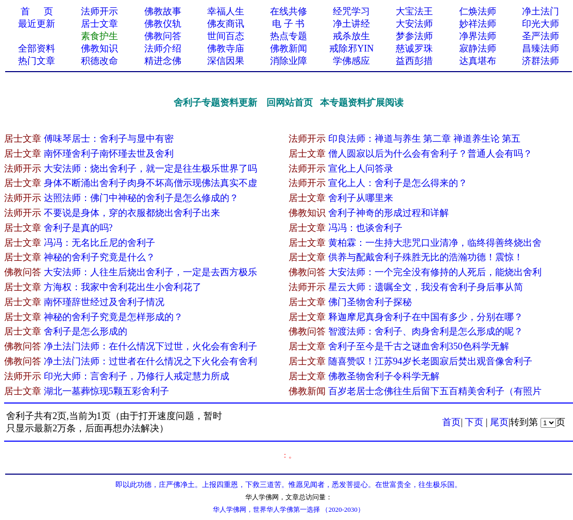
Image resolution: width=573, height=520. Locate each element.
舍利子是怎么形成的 (85, 331)
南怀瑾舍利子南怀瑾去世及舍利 (109, 153)
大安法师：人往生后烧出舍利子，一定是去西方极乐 (150, 272)
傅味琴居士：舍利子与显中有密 (109, 138)
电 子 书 (288, 24)
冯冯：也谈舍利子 (365, 228)
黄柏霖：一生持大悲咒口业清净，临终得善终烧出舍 (435, 243)
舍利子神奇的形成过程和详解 (388, 213)
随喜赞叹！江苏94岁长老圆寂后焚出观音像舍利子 (430, 361)
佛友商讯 (225, 24)
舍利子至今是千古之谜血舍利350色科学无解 (418, 346)
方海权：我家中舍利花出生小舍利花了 (122, 287)
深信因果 (225, 61)
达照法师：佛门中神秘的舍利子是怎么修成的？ (141, 198)
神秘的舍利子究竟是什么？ (99, 257)
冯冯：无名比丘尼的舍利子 (99, 243)
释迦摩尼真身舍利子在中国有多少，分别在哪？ (425, 317)
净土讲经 (351, 24)
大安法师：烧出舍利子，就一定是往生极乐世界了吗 (150, 168)
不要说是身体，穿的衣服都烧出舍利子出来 (132, 213)
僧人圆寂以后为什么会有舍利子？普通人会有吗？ (430, 153)
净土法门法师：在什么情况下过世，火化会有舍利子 (150, 346)
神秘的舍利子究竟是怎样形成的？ (113, 317)
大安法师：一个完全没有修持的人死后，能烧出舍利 (435, 272)
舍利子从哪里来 (360, 198)
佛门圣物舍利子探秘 (370, 302)
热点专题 (288, 36)
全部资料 (36, 48)
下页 (474, 422)
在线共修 (288, 11)
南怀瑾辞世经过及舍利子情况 (104, 302)
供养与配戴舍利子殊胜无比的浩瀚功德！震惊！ (425, 257)
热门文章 (36, 61)
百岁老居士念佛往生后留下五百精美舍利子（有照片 (435, 391)
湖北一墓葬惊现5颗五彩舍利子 (106, 391)
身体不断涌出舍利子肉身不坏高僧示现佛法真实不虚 (150, 183)
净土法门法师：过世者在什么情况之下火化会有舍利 (150, 361)
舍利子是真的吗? (78, 228)
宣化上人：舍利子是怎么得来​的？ (397, 183)
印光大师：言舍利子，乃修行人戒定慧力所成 (136, 376)
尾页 (499, 422)
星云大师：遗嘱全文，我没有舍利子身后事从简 (425, 287)
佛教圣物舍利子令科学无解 (384, 376)
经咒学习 (351, 11)
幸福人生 (225, 11)
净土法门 (540, 11)
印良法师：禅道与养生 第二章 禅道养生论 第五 (424, 138)
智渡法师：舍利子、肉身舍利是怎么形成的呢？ (425, 331)
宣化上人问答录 (360, 168)
